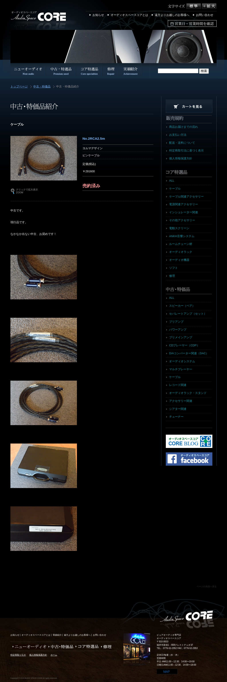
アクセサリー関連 (180, 401)
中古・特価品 (42, 86)
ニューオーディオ (28, 646)
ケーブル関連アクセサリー (186, 196)
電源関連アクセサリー (183, 204)
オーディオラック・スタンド (188, 393)
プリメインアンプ (180, 337)
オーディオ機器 (179, 260)
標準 (194, 6)
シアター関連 (177, 409)
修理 (172, 275)
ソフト (173, 267)
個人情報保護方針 (180, 158)
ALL (171, 180)
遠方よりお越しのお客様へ (172, 15)
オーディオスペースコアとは (129, 15)
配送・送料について (182, 142)
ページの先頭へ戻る (207, 586)
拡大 (209, 6)
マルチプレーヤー (180, 369)
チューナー (176, 416)
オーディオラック (180, 252)
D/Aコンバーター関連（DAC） (189, 353)
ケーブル (175, 188)
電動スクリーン (179, 228)
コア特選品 (86, 646)
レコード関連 (177, 385)
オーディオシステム (182, 361)
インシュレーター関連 (183, 212)
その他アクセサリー (182, 220)
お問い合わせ (204, 15)
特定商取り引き (18, 655)
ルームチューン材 (180, 244)
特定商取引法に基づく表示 (186, 150)
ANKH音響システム (181, 236)
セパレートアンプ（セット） (188, 313)
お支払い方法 (177, 134)
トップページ (19, 86)
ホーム (54, 655)
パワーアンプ (177, 329)
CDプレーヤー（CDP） (184, 345)
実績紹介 (57, 635)
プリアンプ (176, 321)
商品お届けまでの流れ (183, 126)
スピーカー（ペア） (182, 305)
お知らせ (98, 15)
